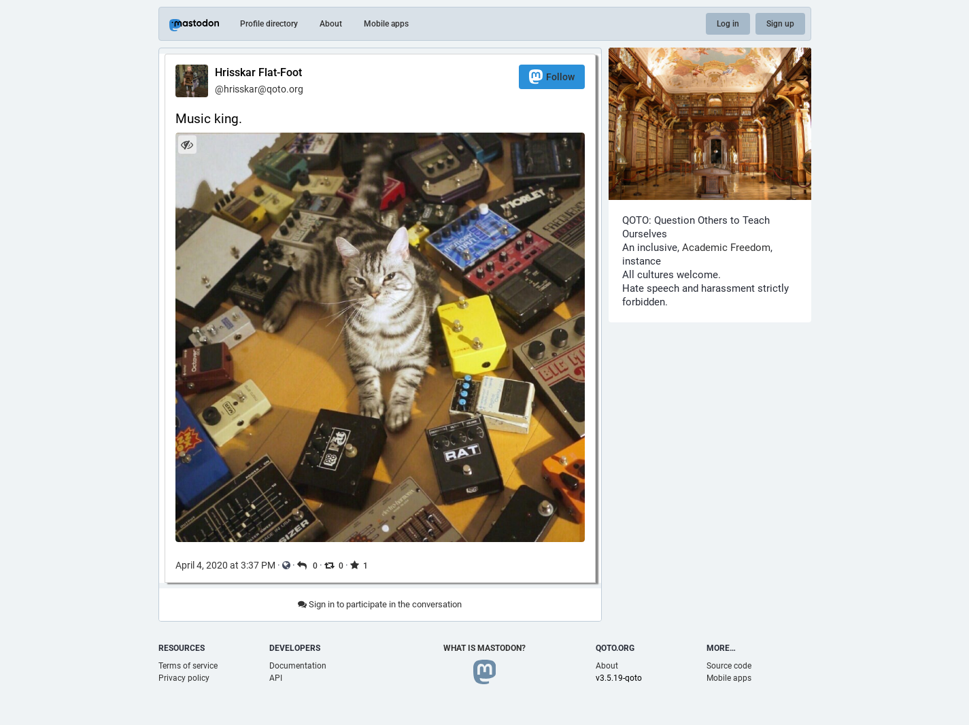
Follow (552, 76)
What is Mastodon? (484, 648)
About (331, 24)
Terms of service (188, 666)
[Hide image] (187, 144)
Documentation (297, 666)
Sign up (780, 24)
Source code (729, 666)
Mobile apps (386, 24)
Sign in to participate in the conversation (380, 604)
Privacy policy (183, 678)
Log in (728, 24)
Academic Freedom (726, 247)
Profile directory (269, 24)
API (275, 678)
